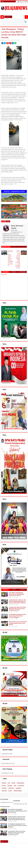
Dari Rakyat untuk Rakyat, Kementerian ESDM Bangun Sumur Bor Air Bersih (16, 594)
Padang (7, 221)
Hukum (13, 783)
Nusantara (21, 785)
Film (9, 783)
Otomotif (4, 788)
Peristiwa (4, 790)
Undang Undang (18, 790)
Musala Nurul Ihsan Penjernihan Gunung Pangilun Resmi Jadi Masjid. (18, 623)
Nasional (10, 785)
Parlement (18, 788)
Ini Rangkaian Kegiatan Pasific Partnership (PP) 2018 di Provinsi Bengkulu (17, 616)
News (15, 785)
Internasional (20, 783)
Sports (10, 790)
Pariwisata (11, 788)
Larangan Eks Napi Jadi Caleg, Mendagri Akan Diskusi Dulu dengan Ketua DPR (17, 609)
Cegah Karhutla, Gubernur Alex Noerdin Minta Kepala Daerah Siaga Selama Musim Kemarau (17, 601)
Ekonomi (4, 783)
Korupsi (4, 785)
